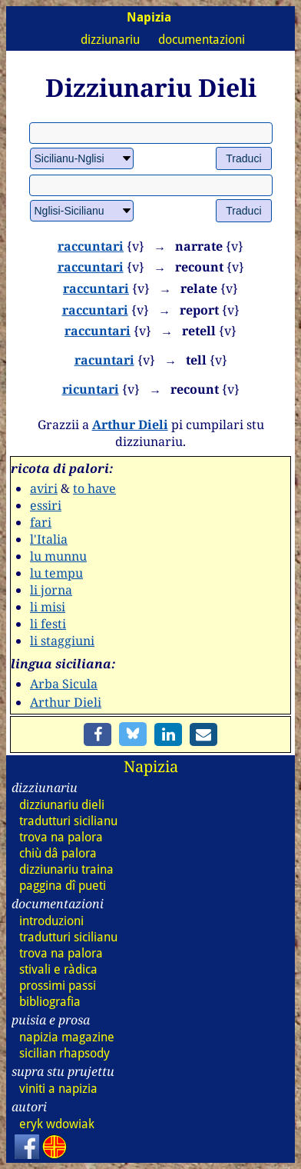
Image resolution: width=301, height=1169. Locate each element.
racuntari (104, 359)
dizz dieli (61, 805)
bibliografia (50, 1001)
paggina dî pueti (62, 885)
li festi (48, 623)
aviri (44, 488)
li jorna (51, 589)
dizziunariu (110, 39)
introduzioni (51, 921)
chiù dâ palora (58, 853)
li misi (47, 606)
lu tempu (56, 573)
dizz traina (66, 869)
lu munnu (58, 556)
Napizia (151, 766)
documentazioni (201, 39)
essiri (45, 505)
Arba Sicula (64, 683)
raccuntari (91, 246)
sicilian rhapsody (64, 1053)
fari (40, 522)
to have (94, 488)
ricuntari (90, 389)
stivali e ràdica (58, 969)
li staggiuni (62, 640)
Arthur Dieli (130, 424)
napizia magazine (66, 1037)
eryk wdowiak (56, 1124)
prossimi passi (57, 985)
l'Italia (49, 539)
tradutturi (68, 821)
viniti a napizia (58, 1088)
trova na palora (61, 837)
